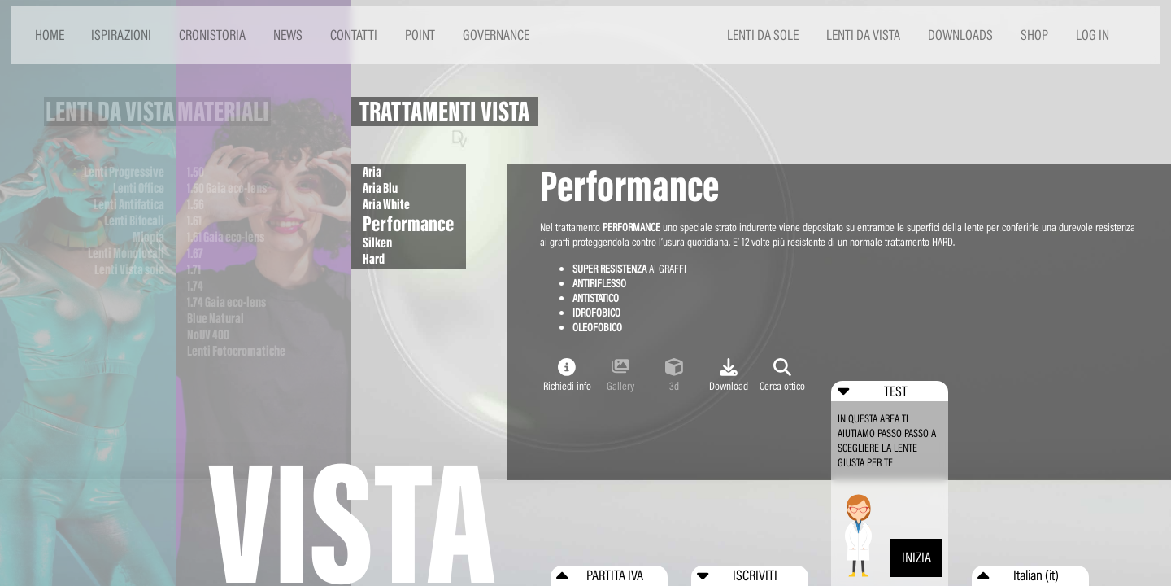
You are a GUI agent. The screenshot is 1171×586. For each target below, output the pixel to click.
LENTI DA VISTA (863, 34)
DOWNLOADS (960, 34)
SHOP (1034, 34)
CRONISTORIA (212, 34)
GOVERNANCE (496, 34)
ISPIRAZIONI (121, 34)
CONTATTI (353, 34)
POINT (420, 34)
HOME (49, 34)
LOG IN (1092, 34)
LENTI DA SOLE (763, 34)
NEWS (288, 34)
